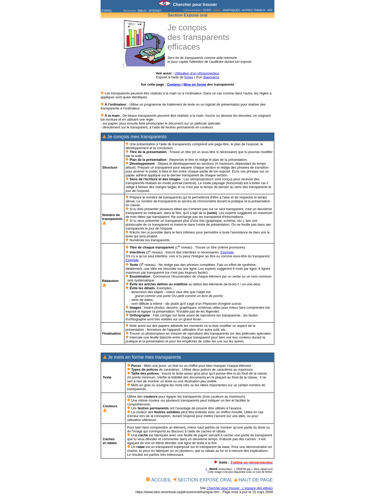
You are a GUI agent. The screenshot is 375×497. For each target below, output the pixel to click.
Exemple (227, 252)
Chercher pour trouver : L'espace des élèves (240, 488)
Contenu (174, 84)
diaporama (211, 77)
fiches (188, 77)
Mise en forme (194, 84)
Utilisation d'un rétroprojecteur (197, 73)
